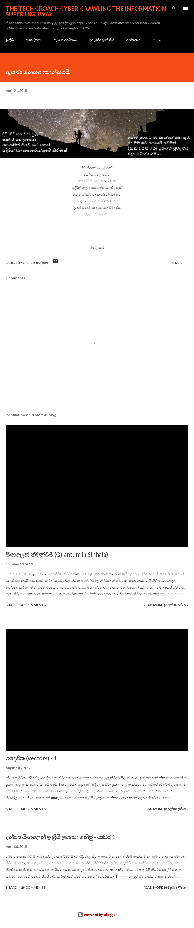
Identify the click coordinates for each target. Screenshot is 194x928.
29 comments (33, 887)
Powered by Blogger (97, 914)
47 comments (33, 605)
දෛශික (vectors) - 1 (31, 758)
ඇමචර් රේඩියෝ (65, 40)
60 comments (33, 809)
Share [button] (177, 263)
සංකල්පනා (33, 40)
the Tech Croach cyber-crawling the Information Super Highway (86, 11)
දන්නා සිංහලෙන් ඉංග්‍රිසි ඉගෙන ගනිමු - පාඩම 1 (61, 836)
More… (158, 40)
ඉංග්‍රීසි (10, 40)
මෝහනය (133, 40)
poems (25, 263)
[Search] (174, 8)
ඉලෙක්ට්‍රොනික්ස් (101, 40)
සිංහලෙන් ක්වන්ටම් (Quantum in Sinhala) (57, 554)
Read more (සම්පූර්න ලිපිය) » (165, 605)
